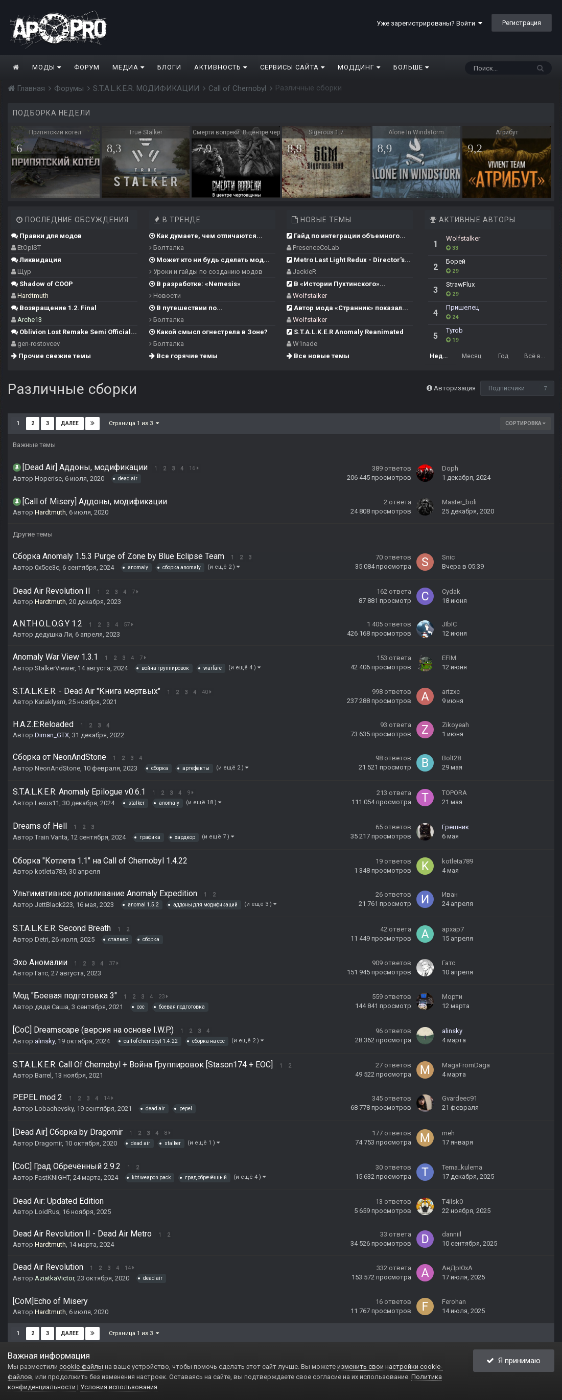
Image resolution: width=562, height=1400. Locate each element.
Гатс (41, 973)
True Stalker (145, 132)
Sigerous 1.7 (326, 132)
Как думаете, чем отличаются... (206, 236)
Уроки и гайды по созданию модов (206, 271)
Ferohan (454, 1301)
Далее (70, 423)
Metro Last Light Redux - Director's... (349, 260)
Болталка (166, 247)
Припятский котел (55, 132)
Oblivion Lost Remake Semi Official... (74, 332)
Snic (448, 557)
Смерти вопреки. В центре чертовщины (236, 132)
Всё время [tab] (537, 356)
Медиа (128, 67)
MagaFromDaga (466, 1065)
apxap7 (453, 929)
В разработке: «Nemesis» (195, 284)
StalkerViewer (55, 668)
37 (114, 963)
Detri (42, 939)
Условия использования (118, 1387)
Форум (87, 67)
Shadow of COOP (42, 284)
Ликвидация (36, 260)
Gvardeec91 (459, 1098)
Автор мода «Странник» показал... (347, 308)
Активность (220, 67)
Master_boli (459, 502)
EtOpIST (29, 247)
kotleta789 (50, 871)
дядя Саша (51, 1007)
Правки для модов (46, 236)
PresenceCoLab (316, 247)
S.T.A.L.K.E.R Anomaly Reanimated (345, 332)
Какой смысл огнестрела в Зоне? (208, 332)
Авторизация (455, 388)
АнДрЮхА (457, 1268)
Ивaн (450, 894)
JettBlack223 (54, 904)
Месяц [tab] (471, 356)
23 (163, 996)
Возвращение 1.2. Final (54, 308)
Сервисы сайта (292, 67)
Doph (450, 468)
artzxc (451, 691)
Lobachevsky (54, 1108)
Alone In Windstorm (416, 132)
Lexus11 (47, 803)
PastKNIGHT (52, 1177)
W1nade (305, 343)
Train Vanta (51, 837)
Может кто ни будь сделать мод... (209, 260)
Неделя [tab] (442, 356)
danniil (451, 1234)
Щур (24, 271)
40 (207, 692)
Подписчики (506, 388)
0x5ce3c (47, 567)
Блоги (169, 67)
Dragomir (48, 1143)
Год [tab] (503, 356)
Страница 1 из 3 (134, 423)
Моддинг (359, 67)
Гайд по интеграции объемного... (346, 236)
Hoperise (48, 478)
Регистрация (521, 23)
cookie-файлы (81, 1366)
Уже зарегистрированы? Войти (429, 23)
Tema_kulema (462, 1167)
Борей (455, 261)
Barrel (43, 1075)
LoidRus (47, 1212)
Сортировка (525, 423)
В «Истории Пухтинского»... (336, 284)
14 (108, 1098)
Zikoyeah (455, 725)
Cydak (451, 591)
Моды (46, 67)
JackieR (304, 271)
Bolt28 (451, 758)
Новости (165, 295)
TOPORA (454, 793)
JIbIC (449, 624)
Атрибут (507, 132)
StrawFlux (460, 284)
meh (448, 1133)
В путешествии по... (186, 308)
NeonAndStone (57, 768)
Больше (411, 67)
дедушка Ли (53, 634)
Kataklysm (50, 702)
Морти (452, 996)
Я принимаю (513, 1360)
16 (194, 468)
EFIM (449, 658)
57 (128, 624)
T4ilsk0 (452, 1201)
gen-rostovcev (38, 343)
